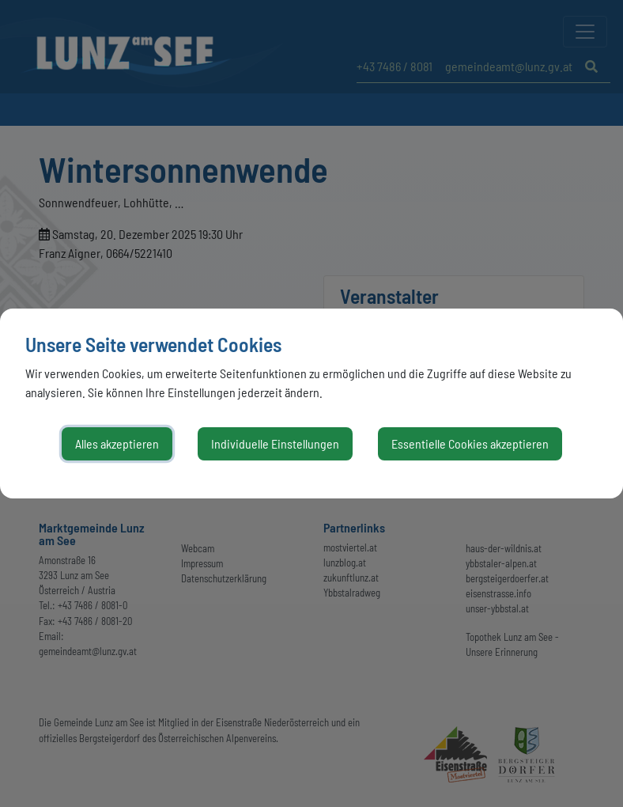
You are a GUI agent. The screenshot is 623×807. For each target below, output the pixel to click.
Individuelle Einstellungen (275, 443)
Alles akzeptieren (117, 443)
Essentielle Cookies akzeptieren (470, 443)
